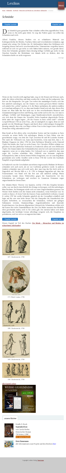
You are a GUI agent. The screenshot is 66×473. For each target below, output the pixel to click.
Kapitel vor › (57, 24)
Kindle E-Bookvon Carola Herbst (22, 426)
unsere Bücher (10, 418)
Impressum (41, 460)
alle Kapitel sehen (9, 384)
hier (54, 444)
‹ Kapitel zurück (10, 24)
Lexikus (13, 3)
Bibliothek (9, 10)
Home (3, 10)
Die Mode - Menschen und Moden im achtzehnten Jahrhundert (30, 10)
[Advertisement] (33, 75)
